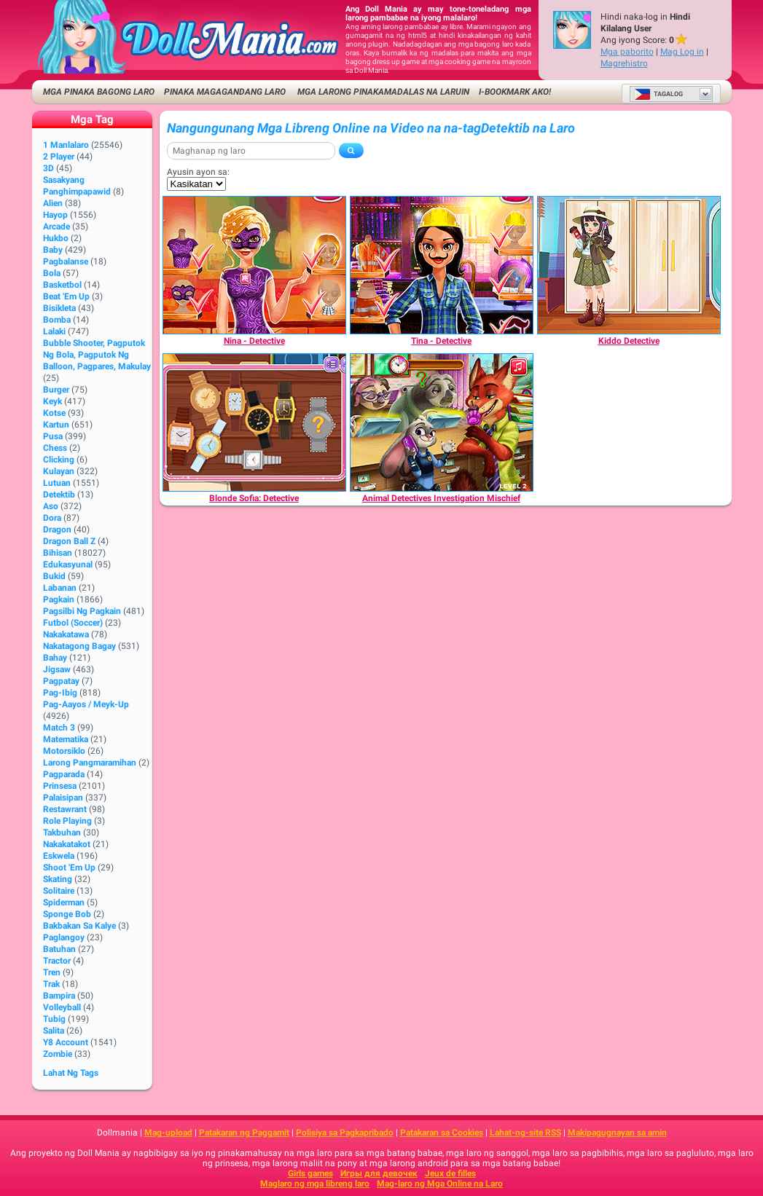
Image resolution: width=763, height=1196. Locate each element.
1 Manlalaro (66, 145)
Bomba (57, 320)
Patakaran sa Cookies (441, 1133)
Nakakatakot (66, 844)
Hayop (55, 215)
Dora (52, 518)
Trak (51, 984)
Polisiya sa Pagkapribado (345, 1133)
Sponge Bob (67, 914)
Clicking (58, 460)
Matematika (65, 739)
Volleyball (62, 1007)
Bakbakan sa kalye (79, 926)
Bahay (55, 658)
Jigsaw (57, 669)
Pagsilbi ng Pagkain (82, 611)
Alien (53, 203)
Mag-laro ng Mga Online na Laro (440, 1184)
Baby (53, 250)
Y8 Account (65, 1042)
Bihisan (57, 553)
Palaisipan (63, 797)
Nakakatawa (66, 634)
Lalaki (54, 331)
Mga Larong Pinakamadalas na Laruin (382, 92)
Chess (55, 448)
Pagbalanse (65, 261)
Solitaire (58, 891)
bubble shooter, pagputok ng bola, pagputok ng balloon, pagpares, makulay (97, 354)
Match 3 (59, 728)
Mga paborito (627, 52)
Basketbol (62, 285)
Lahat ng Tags (70, 1073)
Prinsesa (60, 786)
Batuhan (59, 949)
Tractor (57, 961)
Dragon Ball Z (69, 541)
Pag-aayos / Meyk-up (86, 704)
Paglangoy (64, 937)
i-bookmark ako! (515, 92)
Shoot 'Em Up (69, 867)
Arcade (56, 226)
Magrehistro (624, 63)
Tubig (54, 1019)
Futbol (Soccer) (73, 623)
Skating (57, 879)
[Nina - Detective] (254, 265)
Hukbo (56, 238)
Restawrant (65, 809)
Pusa (53, 436)
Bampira (59, 996)
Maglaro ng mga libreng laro (314, 1184)
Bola (51, 273)
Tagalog (658, 94)
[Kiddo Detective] (629, 265)
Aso (50, 506)
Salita (53, 1031)
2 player (58, 157)
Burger (56, 390)
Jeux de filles (450, 1173)
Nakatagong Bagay (79, 646)
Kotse (54, 413)
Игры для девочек (379, 1173)
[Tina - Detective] (441, 265)
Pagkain (58, 599)
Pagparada (64, 774)
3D (48, 168)
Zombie (57, 1054)
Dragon (57, 529)
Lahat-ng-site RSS (525, 1133)
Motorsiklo (64, 751)
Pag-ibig (60, 693)
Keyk (52, 401)
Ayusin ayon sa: (198, 172)
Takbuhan (62, 832)
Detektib (59, 494)
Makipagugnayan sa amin (617, 1133)
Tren (51, 972)
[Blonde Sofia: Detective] (254, 422)
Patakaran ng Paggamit (244, 1133)
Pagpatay (61, 681)
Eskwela (58, 856)
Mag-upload (168, 1133)
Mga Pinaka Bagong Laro (98, 92)
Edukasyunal (68, 564)
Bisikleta (59, 308)
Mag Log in (682, 52)
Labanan (60, 588)
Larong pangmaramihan (89, 763)
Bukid (54, 576)
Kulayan (58, 471)
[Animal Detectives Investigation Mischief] (441, 422)
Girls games (310, 1173)
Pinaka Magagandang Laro (225, 92)
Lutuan (57, 483)
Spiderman (64, 902)
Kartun (56, 425)
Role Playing (67, 821)
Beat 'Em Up (66, 296)
